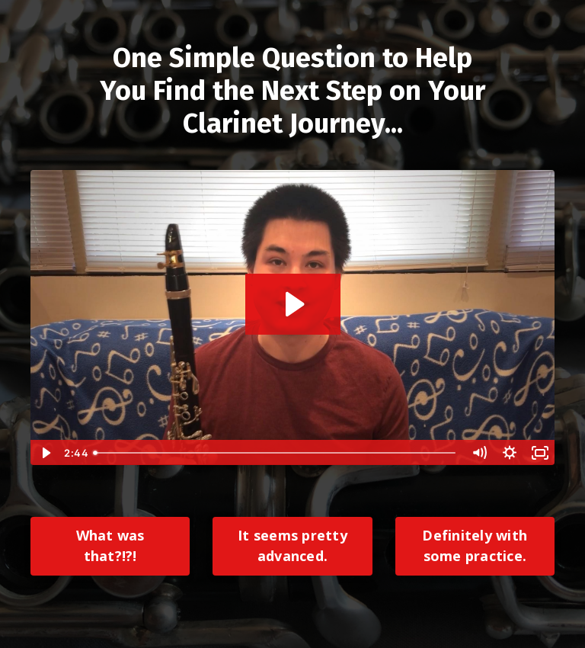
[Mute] (479, 453)
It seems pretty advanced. (292, 545)
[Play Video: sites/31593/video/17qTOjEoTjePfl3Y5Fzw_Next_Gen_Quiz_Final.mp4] (292, 304)
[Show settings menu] (509, 453)
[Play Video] (45, 453)
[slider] (275, 453)
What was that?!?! (110, 545)
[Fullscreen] (540, 453)
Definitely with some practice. (474, 545)
